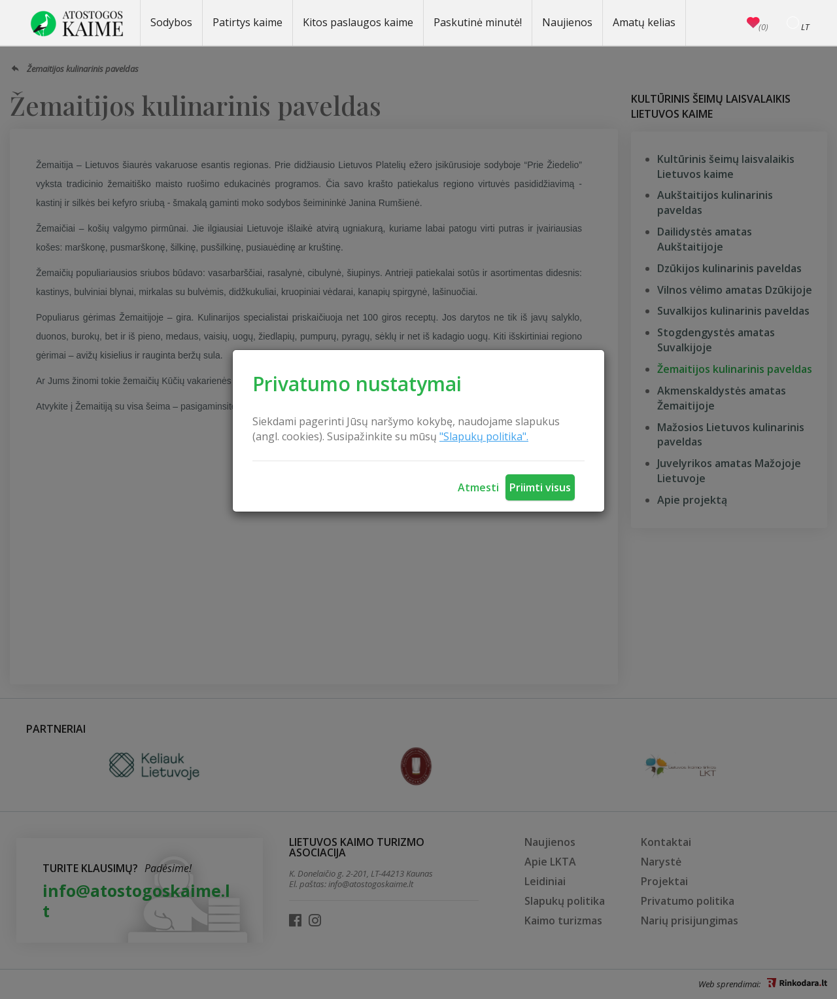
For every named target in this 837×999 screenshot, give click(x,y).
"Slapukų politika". (483, 436)
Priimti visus (540, 487)
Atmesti (478, 487)
